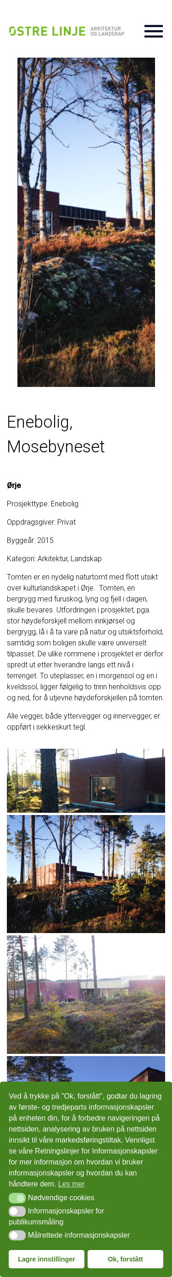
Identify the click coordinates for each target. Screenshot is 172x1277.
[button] (17, 1198)
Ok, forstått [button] (125, 1259)
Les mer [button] (71, 1184)
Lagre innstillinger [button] (46, 1259)
